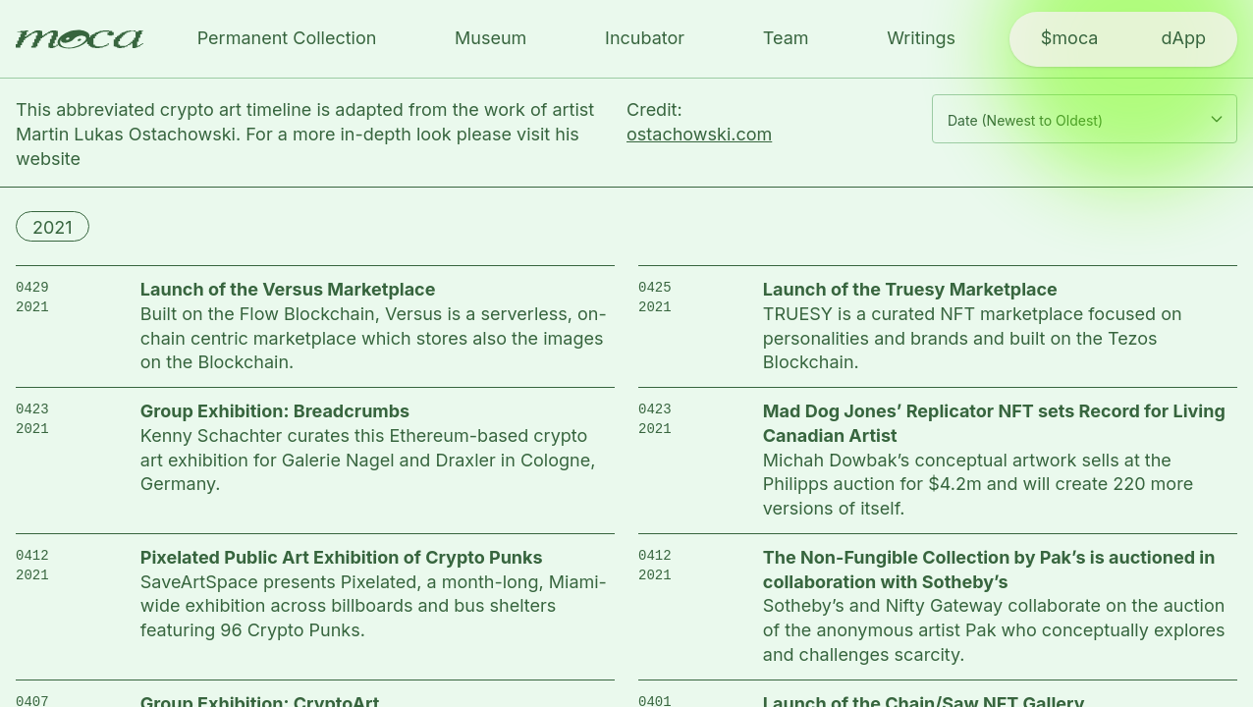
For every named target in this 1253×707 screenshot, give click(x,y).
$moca (1070, 37)
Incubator (644, 37)
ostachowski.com (699, 134)
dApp (1183, 37)
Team (786, 37)
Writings (921, 37)
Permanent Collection (287, 37)
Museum (490, 37)
